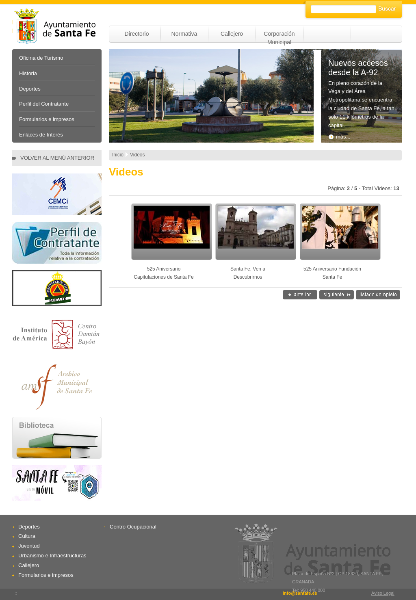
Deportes (30, 89)
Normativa (184, 33)
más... (339, 137)
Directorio (137, 33)
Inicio (118, 155)
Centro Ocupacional (133, 527)
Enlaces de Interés (41, 135)
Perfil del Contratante (44, 104)
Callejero (232, 33)
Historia (28, 73)
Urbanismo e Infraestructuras (52, 555)
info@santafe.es (300, 593)
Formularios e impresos (46, 119)
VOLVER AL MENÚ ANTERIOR (57, 158)
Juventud (29, 546)
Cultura (26, 536)
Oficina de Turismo (41, 58)
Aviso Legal (382, 593)
